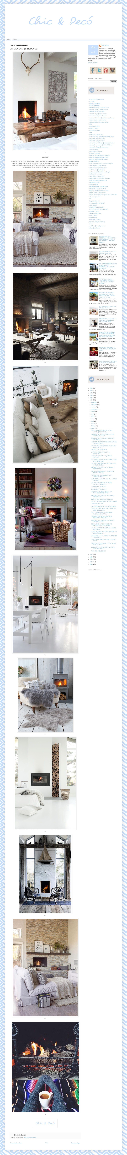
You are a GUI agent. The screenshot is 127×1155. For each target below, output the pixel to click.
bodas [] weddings (94, 105)
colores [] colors (94, 128)
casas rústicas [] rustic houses (98, 120)
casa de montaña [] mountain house (99, 107)
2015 (91, 554)
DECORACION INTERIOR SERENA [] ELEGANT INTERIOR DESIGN (101, 524)
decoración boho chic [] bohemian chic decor (102, 136)
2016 (91, 400)
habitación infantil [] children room (99, 186)
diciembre (94, 402)
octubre (93, 407)
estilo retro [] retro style (96, 174)
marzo (93, 423)
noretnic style (93, 205)
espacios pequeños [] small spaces (99, 157)
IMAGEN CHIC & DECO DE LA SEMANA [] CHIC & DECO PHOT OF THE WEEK (107, 320)
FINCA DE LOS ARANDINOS (99, 449)
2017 (91, 397)
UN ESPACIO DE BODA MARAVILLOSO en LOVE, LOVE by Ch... (103, 547)
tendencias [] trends (95, 219)
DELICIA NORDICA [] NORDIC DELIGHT (102, 499)
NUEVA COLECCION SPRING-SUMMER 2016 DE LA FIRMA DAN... (103, 460)
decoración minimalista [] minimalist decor (101, 145)
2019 (91, 393)
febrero (93, 426)
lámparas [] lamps (94, 201)
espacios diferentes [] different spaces (100, 155)
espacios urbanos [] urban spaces (99, 159)
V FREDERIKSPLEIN (97, 504)
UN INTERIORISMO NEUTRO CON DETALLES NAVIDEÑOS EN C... (104, 532)
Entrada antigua (75, 1143)
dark (91, 132)
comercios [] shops (95, 130)
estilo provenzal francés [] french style (100, 172)
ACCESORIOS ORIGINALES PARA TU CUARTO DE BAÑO (101, 476)
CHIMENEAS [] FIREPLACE (98, 489)
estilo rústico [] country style (97, 176)
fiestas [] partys (94, 184)
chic (91, 124)
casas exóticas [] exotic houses (98, 116)
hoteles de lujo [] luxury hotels (98, 192)
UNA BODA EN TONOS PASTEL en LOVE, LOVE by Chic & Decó (102, 435)
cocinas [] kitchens (95, 126)
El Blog (15, 39)
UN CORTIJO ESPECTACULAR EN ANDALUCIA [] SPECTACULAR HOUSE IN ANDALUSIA (108, 266)
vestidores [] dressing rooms (97, 226)
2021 (91, 388)
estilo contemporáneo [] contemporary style (101, 163)
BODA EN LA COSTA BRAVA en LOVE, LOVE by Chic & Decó (108, 362)
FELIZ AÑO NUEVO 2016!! (98, 551)
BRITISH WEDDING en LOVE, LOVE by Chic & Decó (107, 252)
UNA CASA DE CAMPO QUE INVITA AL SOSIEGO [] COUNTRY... (102, 513)
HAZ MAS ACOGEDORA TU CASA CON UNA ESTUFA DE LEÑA (107, 349)
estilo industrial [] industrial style (98, 167)
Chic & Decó (105, 45)
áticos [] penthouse (95, 228)
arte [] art (92, 101)
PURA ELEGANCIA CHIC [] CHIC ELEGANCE (103, 506)
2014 (91, 557)
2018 (91, 395)
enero (93, 428)
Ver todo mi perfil (92, 62)
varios (91, 224)
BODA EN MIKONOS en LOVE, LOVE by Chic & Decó (108, 307)
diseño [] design (94, 149)
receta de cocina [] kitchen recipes (99, 209)
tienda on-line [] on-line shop (97, 221)
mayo (93, 419)
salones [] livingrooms (95, 213)
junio (92, 416)
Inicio (8, 39)
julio (92, 414)
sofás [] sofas (93, 215)
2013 (91, 559)
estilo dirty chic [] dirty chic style (98, 165)
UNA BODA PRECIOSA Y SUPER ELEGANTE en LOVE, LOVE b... (103, 464)
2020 (91, 390)
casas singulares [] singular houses (99, 122)
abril (92, 421)
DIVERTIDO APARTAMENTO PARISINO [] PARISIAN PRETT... (102, 472)
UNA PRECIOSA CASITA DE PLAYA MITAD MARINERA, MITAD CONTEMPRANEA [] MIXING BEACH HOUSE (107, 334)
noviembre (94, 404)
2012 (91, 561)
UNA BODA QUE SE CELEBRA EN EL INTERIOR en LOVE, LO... (101, 517)
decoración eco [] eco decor (97, 140)
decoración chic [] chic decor (97, 138)
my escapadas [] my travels (97, 203)
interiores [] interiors (95, 197)
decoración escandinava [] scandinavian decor (102, 143)
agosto (93, 411)
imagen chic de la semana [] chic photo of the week (103, 194)
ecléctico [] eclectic (95, 153)
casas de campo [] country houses (99, 109)
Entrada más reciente (16, 1143)
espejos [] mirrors (94, 161)
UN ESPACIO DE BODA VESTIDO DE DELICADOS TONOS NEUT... (101, 492)
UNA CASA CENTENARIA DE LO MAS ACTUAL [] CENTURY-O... (101, 431)
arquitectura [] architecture (97, 99)
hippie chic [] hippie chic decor (98, 188)
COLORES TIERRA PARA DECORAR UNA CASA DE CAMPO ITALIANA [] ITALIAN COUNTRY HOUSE (107, 295)
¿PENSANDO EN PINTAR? (98, 486)
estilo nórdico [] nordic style (97, 170)
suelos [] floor (93, 217)
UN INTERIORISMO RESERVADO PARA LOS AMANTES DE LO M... (103, 509)
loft (90, 199)
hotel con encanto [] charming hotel (99, 190)
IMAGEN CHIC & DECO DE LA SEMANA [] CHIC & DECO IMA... (102, 521)
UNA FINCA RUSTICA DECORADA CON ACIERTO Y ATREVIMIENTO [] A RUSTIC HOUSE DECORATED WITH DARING (107, 239)
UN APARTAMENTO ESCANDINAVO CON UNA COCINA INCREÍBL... (104, 442)
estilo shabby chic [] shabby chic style (100, 178)
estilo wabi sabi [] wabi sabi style (98, 180)
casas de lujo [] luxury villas (97, 111)
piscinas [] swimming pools (97, 207)
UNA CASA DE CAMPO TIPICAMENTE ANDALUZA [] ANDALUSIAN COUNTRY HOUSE (107, 281)
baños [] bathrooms (95, 103)
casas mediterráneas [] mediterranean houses (102, 118)
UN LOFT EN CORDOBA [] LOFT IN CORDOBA (104, 501)
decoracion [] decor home (30, 1137)
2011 (91, 564)
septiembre (94, 409)
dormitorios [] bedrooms (96, 151)
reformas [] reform (94, 211)
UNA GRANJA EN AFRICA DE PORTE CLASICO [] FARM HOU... (101, 483)
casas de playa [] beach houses (98, 113)
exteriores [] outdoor (95, 182)
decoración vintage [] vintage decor (99, 147)
